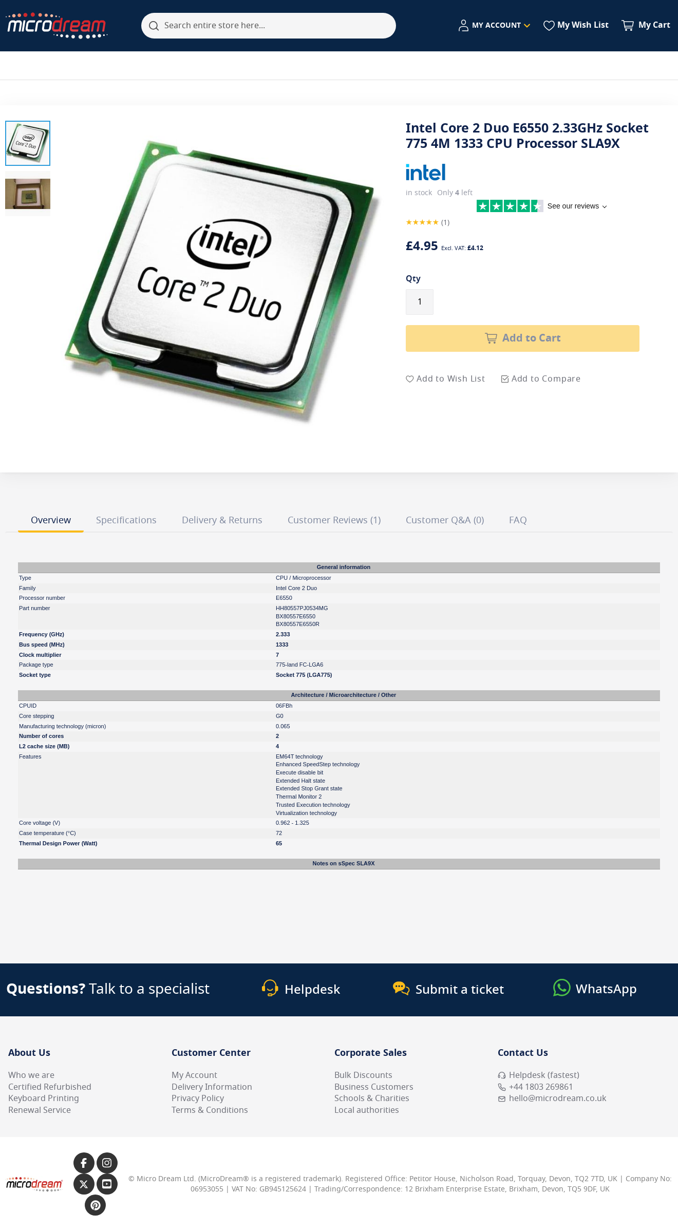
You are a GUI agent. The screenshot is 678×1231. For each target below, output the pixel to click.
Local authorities (366, 1110)
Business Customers (373, 1087)
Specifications (126, 520)
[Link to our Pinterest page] (95, 1205)
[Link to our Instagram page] (107, 1162)
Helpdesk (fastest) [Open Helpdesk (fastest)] (538, 1075)
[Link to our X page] (84, 1184)
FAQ (518, 520)
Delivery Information (212, 1087)
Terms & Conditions (210, 1110)
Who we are (31, 1075)
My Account (194, 1075)
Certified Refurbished (49, 1087)
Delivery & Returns (222, 520)
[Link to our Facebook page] (84, 1162)
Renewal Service (39, 1110)
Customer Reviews (334, 520)
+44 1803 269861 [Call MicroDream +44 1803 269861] (535, 1087)
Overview (51, 520)
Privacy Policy (198, 1098)
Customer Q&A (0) (445, 520)
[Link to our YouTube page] (107, 1184)
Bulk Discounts (363, 1075)
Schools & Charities (371, 1098)
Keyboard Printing (43, 1098)
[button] (27, 143)
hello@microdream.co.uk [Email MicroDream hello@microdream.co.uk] (552, 1098)
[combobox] (268, 26)
